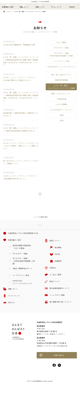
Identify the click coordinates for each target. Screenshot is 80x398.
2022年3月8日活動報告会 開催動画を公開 (19, 44)
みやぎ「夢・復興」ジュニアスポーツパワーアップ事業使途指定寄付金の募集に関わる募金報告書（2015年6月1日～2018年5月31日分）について (20, 61)
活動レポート (10, 288)
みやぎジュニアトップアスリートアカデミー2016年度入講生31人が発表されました (19, 78)
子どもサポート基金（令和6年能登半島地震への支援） (61, 54)
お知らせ (9, 11)
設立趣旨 (55, 247)
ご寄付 (61, 120)
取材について (52, 281)
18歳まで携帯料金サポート (22, 268)
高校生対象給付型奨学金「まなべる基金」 (21, 246)
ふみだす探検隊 (61, 104)
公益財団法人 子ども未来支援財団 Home (20, 233)
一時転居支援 (61, 99)
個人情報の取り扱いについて (58, 301)
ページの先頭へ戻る (42, 217)
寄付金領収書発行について (57, 288)
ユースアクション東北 (61, 61)
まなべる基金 (61, 42)
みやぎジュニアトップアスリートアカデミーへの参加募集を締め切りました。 (20, 177)
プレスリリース (11, 295)
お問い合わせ (51, 355)
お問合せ (50, 267)
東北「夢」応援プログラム (61, 74)
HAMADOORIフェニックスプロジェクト (61, 68)
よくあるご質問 (53, 274)
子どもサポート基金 (61, 47)
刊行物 (55, 254)
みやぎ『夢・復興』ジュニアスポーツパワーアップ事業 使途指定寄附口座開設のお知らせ (20, 129)
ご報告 (61, 115)
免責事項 (55, 261)
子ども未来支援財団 (35, 381)
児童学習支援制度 (61, 80)
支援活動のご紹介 (12, 240)
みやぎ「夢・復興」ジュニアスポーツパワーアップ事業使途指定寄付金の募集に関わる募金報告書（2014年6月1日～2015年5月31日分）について (20, 96)
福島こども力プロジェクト (61, 93)
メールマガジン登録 (54, 295)
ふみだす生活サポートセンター (61, 109)
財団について (52, 240)
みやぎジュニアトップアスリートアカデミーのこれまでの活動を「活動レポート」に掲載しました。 (20, 146)
